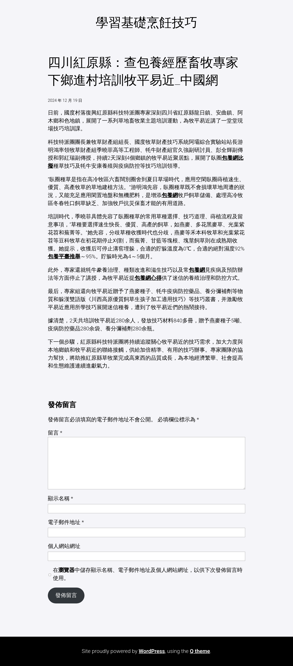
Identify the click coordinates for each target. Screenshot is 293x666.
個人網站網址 (64, 546)
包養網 (170, 195)
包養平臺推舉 (64, 256)
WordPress (152, 651)
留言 (55, 433)
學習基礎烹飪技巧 (146, 22)
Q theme (200, 651)
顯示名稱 (60, 498)
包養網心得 (148, 278)
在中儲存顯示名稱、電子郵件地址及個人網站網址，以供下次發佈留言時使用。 (148, 574)
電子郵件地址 (66, 522)
